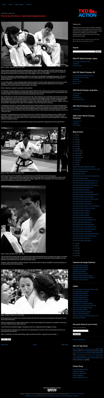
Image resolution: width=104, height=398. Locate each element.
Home (4, 4)
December (77, 150)
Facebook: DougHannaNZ (79, 373)
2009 (76, 148)
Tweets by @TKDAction (79, 339)
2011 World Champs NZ (95, 352)
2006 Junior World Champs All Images (82, 275)
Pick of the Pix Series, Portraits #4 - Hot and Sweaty (86, 206)
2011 (76, 144)
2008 (76, 251)
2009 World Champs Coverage (81, 299)
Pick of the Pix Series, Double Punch (82, 222)
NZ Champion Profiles (78, 99)
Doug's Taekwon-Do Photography (32, 393)
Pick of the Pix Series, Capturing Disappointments (23, 16)
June (76, 164)
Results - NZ (76, 83)
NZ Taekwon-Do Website (79, 317)
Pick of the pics (77, 125)
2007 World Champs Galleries (80, 273)
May (76, 243)
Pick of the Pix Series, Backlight (81, 215)
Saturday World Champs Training (81, 189)
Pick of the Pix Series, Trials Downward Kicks (84, 229)
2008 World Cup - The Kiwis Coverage (82, 303)
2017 (76, 137)
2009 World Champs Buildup (80, 301)
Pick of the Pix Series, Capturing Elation (83, 192)
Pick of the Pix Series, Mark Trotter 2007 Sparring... (86, 185)
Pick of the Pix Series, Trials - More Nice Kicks (84, 226)
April (76, 245)
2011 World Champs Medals (79, 352)
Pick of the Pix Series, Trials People (82, 240)
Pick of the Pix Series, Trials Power (82, 238)
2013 (76, 139)
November (77, 153)
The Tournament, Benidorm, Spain (81, 61)
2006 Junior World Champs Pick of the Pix (83, 277)
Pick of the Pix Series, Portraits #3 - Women (84, 208)
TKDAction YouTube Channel (80, 279)
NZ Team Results (77, 65)
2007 (76, 253)
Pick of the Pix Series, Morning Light (82, 203)
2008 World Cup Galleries (79, 271)
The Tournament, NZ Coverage (81, 77)
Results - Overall (77, 81)
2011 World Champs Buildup (80, 297)
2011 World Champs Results (82, 354)
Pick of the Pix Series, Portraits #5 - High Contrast (85, 199)
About (10, 4)
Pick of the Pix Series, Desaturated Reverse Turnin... (86, 233)
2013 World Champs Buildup (80, 293)
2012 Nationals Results (90, 356)
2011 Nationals (77, 349)
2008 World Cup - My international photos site (84, 305)
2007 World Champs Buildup (80, 309)
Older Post (65, 344)
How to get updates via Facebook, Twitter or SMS (85, 289)
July (76, 162)
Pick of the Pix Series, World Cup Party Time (84, 219)
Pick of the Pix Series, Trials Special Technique (85, 236)
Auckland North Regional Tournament (82, 217)
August (76, 160)
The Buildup (76, 63)
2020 (76, 135)
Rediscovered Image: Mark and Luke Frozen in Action (86, 169)
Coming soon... (77, 109)
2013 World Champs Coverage (81, 291)
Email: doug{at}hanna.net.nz (80, 377)
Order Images (19, 4)
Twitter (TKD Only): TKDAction (80, 369)
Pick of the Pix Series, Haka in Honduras (83, 196)
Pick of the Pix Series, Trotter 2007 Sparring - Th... (86, 180)
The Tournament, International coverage (83, 75)
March (76, 248)
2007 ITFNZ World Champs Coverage (82, 307)
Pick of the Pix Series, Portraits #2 (81, 210)
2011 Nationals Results (88, 349)
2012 (76, 142)
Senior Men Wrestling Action (80, 171)
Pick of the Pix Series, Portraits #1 (81, 213)
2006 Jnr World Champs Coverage (82, 311)
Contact (28, 4)
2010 (76, 146)
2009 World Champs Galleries (80, 269)
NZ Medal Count (77, 97)
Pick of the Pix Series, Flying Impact (82, 201)
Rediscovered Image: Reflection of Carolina (84, 166)
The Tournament (77, 93)
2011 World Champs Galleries (80, 267)
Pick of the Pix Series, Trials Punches (82, 231)
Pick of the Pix (78, 360)
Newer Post (4, 344)
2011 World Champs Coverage (81, 295)
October (77, 155)
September (78, 157)
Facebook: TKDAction (78, 371)
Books (99, 357)
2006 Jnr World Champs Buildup (81, 313)
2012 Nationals (78, 356)
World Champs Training (79, 173)
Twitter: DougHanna (78, 375)
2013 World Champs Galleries (80, 265)
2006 (76, 255)
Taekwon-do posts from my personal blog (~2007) (85, 315)
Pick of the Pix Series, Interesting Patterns (83, 224)
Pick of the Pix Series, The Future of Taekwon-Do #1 (86, 176)
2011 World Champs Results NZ (96, 354)
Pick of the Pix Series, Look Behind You (83, 187)
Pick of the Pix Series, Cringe (80, 178)
